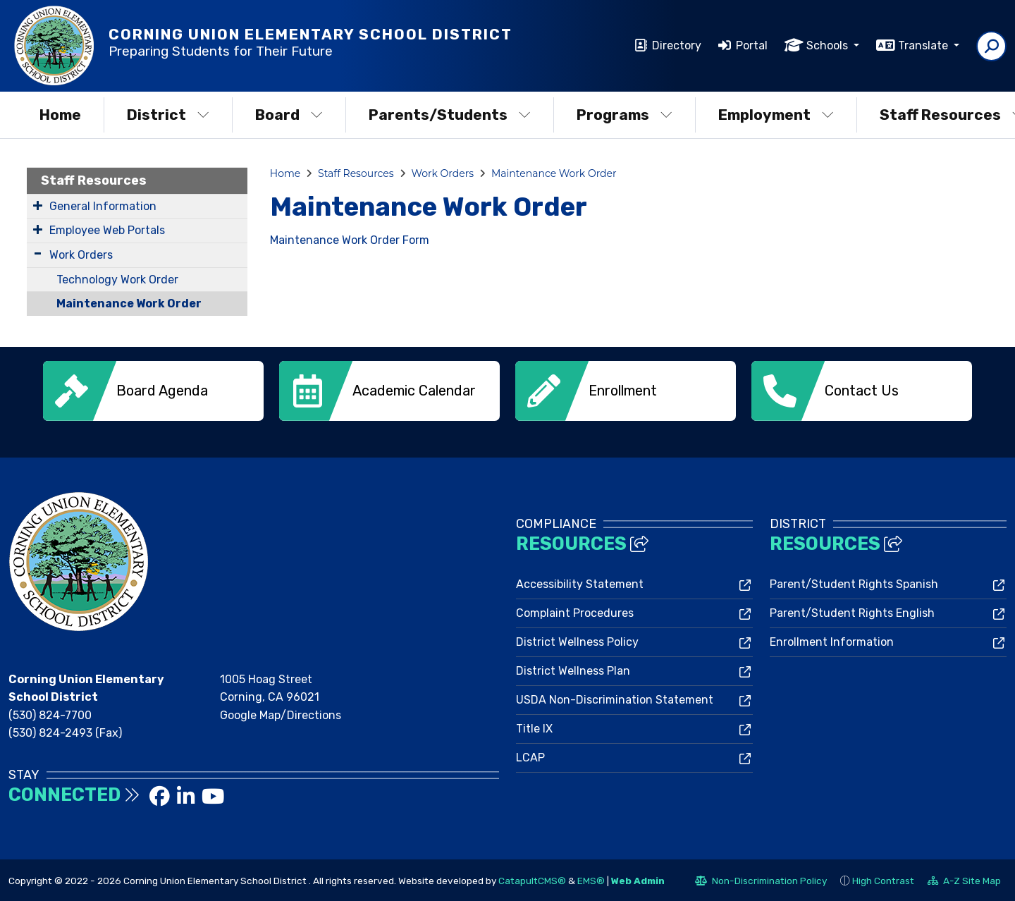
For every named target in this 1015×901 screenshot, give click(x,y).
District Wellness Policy (577, 640)
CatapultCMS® (532, 879)
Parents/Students (450, 114)
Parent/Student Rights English (852, 611)
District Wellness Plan (573, 669)
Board (289, 114)
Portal (752, 45)
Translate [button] (924, 45)
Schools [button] (828, 45)
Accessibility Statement (580, 582)
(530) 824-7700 (50, 714)
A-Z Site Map (964, 881)
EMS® (591, 879)
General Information (102, 206)
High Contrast (883, 879)
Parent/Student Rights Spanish (854, 582)
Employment (776, 114)
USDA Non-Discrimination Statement (614, 698)
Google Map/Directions (280, 714)
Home (60, 114)
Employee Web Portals (107, 230)
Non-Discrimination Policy (761, 881)
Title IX (534, 727)
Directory (676, 45)
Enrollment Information (832, 640)
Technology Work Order (117, 279)
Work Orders (81, 255)
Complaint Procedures (575, 611)
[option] (153, 391)
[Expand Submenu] (37, 205)
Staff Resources (94, 180)
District (168, 114)
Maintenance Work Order (129, 303)
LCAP (530, 756)
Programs (624, 114)
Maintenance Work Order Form (349, 240)
